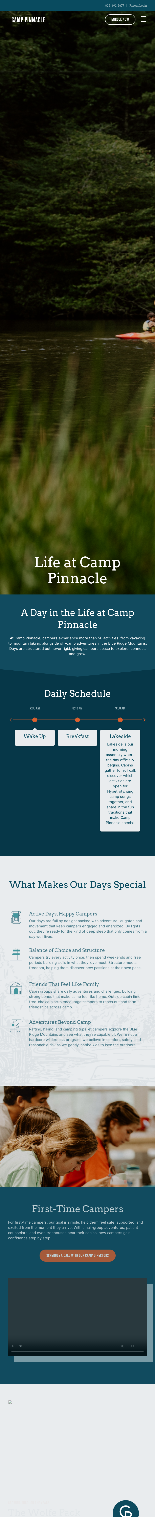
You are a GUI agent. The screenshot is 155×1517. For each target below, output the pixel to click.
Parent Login (138, 5)
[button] (143, 19)
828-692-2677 (114, 5)
